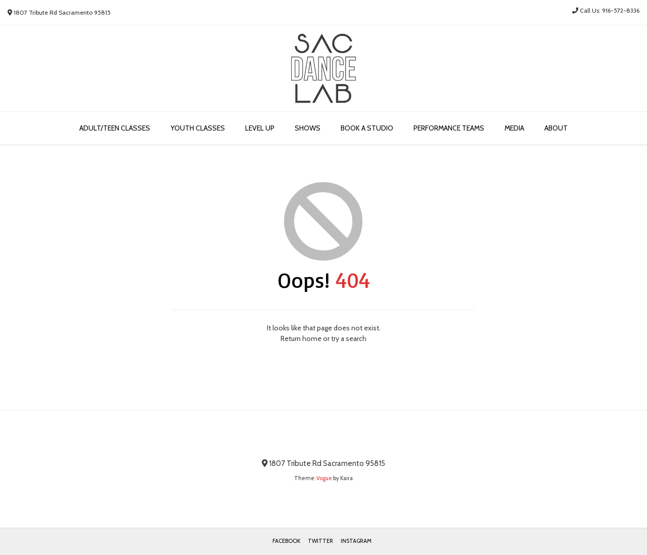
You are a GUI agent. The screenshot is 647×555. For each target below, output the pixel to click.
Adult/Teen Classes (114, 128)
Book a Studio (367, 128)
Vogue (324, 478)
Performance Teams (448, 128)
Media (514, 128)
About (556, 128)
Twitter (320, 540)
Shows (307, 128)
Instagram (356, 540)
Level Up (259, 128)
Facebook (286, 540)
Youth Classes (197, 128)
